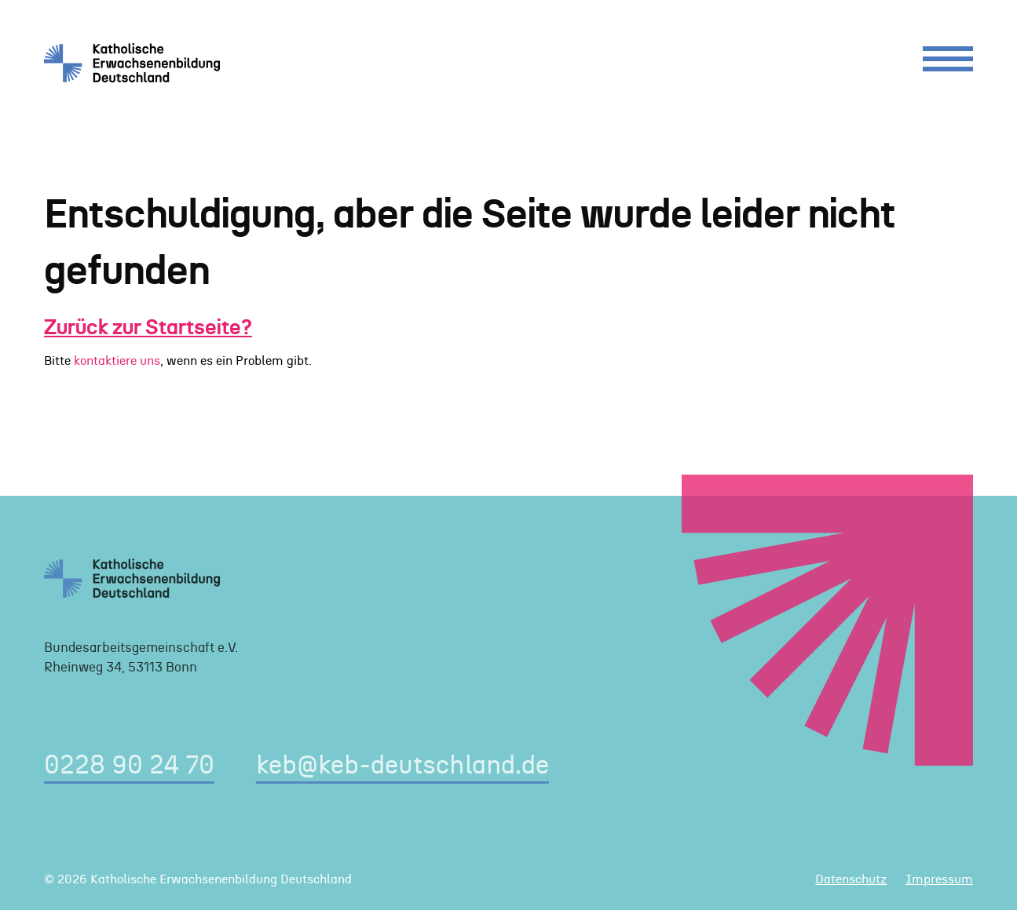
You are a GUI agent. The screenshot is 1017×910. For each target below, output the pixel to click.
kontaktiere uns (117, 361)
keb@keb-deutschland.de (402, 765)
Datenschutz (851, 879)
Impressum (939, 879)
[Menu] (948, 62)
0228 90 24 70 (129, 765)
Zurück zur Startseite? (148, 328)
